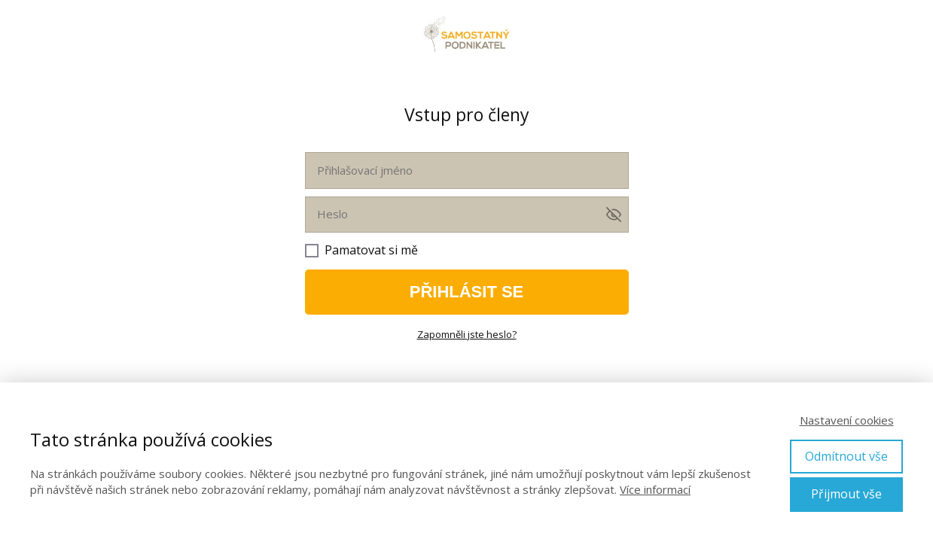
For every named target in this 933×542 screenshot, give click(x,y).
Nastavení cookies (847, 420)
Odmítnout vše (846, 456)
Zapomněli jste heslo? (467, 334)
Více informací (655, 489)
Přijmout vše (846, 494)
